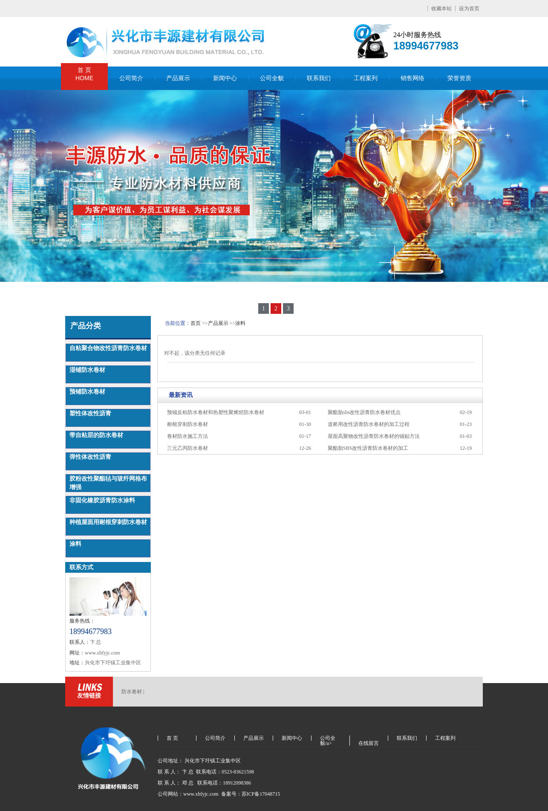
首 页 (84, 74)
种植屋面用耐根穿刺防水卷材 (108, 522)
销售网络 (412, 78)
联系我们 (319, 78)
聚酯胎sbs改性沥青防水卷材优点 (364, 412)
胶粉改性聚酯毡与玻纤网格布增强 (108, 482)
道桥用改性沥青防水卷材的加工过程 (369, 424)
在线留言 (368, 743)
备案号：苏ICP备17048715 (251, 794)
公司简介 (131, 78)
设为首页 (469, 8)
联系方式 (81, 567)
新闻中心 (225, 78)
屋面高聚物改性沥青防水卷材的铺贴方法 (374, 436)
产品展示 (178, 78)
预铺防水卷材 (87, 391)
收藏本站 (441, 8)
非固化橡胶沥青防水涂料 (102, 500)
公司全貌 (272, 78)
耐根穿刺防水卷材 (187, 424)
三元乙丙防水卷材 (187, 448)
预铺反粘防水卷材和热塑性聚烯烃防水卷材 (215, 412)
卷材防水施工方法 (187, 436)
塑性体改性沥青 (90, 413)
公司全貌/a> (327, 738)
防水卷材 (131, 692)
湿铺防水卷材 (87, 370)
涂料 (75, 544)
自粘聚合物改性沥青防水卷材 (108, 348)
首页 (195, 323)
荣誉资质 (459, 78)
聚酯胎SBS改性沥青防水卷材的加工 (368, 448)
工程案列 (366, 78)
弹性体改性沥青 (90, 457)
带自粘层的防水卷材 (96, 435)
